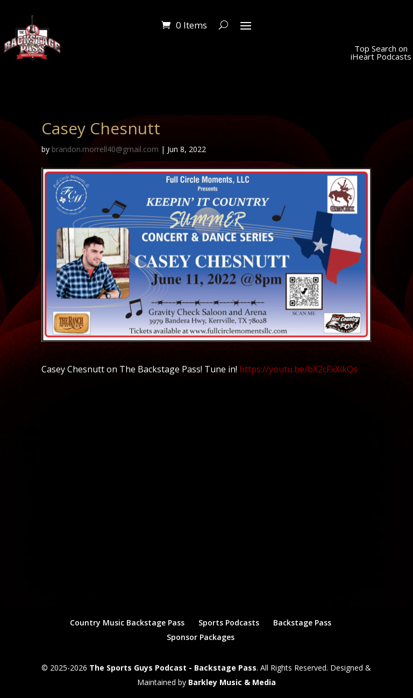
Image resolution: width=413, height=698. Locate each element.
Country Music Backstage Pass (127, 622)
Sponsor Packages (200, 637)
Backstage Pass (302, 622)
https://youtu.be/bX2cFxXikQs (298, 369)
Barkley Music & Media (232, 682)
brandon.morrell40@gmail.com (105, 149)
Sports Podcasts (228, 622)
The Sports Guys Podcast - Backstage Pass (173, 668)
